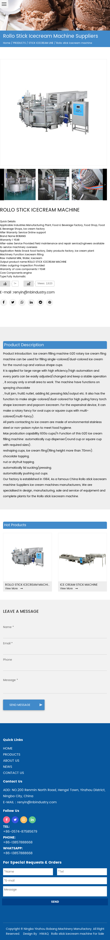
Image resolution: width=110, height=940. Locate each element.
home (7, 748)
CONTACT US (13, 773)
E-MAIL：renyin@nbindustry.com (30, 802)
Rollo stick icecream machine (27, 585)
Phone (7, 659)
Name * (8, 627)
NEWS (7, 766)
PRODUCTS (19, 43)
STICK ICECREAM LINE (41, 43)
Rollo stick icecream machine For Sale (77, 933)
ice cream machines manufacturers (55, 485)
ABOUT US (11, 760)
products (11, 754)
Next (105, 184)
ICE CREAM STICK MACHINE (79, 585)
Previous (2, 184)
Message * (10, 680)
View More (14, 589)
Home (6, 43)
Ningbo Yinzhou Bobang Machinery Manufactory (58, 929)
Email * (8, 643)
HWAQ (44, 933)
